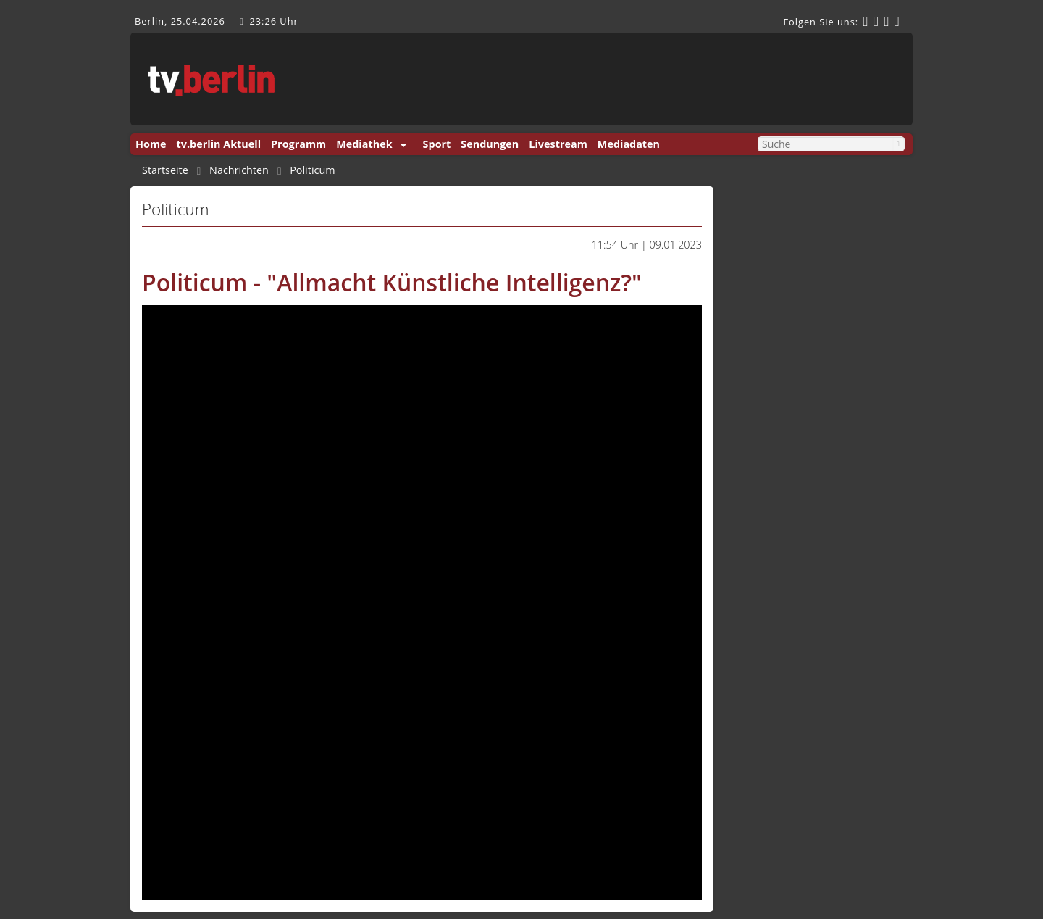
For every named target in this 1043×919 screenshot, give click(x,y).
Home (151, 144)
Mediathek (364, 144)
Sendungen (490, 144)
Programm (298, 144)
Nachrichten (239, 170)
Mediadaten (629, 144)
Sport (437, 144)
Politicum (312, 170)
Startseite (165, 170)
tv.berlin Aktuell (219, 144)
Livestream (558, 144)
